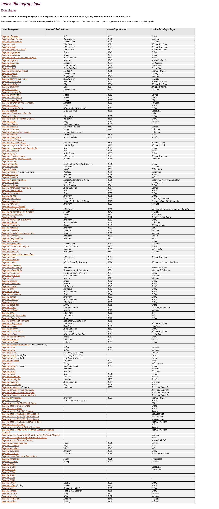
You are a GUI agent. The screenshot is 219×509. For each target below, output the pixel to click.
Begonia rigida (8, 366)
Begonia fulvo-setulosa (12, 190)
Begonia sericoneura (11, 387)
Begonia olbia (8, 289)
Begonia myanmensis (11, 265)
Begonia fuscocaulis (11, 193)
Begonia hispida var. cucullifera (16, 220)
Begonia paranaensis (11, 294)
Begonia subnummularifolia (14, 443)
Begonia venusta (9, 493)
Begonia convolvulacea (12, 108)
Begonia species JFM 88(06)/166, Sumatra (21, 427)
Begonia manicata (10, 251)
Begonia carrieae (10, 89)
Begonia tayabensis (10, 459)
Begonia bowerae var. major (14, 79)
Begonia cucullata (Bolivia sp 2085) (18, 119)
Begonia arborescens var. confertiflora (19, 57)
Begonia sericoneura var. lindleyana (18, 390)
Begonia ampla (9, 44)
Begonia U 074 (9, 475)
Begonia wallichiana (11, 499)
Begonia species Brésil (12, 408)
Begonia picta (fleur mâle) (14, 315)
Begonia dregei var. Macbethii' (15, 145)
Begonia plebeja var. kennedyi (15, 321)
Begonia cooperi (9, 111)
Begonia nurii (8, 278)
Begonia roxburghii (10, 382)
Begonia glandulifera (11, 198)
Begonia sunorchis (10, 453)
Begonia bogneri (9, 73)
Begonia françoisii (10, 182)
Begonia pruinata (10, 334)
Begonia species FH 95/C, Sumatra (18, 411)
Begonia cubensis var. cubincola (16, 113)
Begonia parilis (9, 297)
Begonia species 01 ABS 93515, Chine (19, 403)
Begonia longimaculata (12, 238)
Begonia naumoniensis (12, 267)
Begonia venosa (9, 488)
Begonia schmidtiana (11, 384)
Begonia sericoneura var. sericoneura (19, 395)
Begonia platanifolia (11, 318)
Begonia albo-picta (10, 36)
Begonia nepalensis (10, 273)
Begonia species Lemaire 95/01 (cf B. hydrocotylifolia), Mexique (31, 435)
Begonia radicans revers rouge (15, 344)
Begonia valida (9, 483)
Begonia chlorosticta (11, 95)
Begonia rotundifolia (11, 376)
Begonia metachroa (10, 259)
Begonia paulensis (10, 299)
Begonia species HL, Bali (13, 424)
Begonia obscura (9, 281)
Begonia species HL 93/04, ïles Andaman (20, 416)
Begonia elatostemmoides (13, 156)
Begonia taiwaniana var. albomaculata (19, 456)
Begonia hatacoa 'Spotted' (13, 206)
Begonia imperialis (10, 230)
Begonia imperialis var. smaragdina (18, 233)
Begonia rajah (8, 347)
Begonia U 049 (9, 464)
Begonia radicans (10, 342)
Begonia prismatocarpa (12, 331)
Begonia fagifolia (10, 164)
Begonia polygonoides (12, 323)
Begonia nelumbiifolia (12, 270)
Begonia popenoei (10, 326)
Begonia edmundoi (10, 150)
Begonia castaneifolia (12, 92)
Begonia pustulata (10, 339)
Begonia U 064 (9, 472)
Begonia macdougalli (11, 243)
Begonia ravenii (9, 352)
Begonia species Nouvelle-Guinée (17, 440)
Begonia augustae (10, 60)
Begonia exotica (9, 161)
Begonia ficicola (9, 172)
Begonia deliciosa (10, 124)
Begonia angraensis (11, 52)
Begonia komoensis (10, 235)
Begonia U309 (8, 480)
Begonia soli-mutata (11, 400)
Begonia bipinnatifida (15, 71)
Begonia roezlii (9, 374)
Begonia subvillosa (10, 451)
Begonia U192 (8, 477)
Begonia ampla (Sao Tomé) (14, 49)
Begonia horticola (10, 228)
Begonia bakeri (9, 65)
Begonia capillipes (10, 84)
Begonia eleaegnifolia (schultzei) (17, 158)
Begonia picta (8, 313)
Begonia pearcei (9, 302)
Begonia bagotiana (10, 63)
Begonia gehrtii (9, 196)
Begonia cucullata (10, 116)
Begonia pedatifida (10, 305)
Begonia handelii (9, 204)
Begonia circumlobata (12, 97)
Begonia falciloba (10, 166)
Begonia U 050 (9, 467)
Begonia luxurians (10, 241)
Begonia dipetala (9, 134)
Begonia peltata (9, 307)
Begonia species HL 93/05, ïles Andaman (20, 419)
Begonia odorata (9, 286)
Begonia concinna (10, 105)
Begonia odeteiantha (11, 283)
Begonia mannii (9, 257)
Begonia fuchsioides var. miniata (16, 188)
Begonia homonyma (11, 225)
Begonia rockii (8, 368)
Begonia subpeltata (10, 445)
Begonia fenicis (9, 169)
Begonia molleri (9, 262)
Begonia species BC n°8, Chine (16, 406)
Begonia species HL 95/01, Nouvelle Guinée (21, 422)
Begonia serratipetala (12, 398)
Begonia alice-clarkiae (12, 39)
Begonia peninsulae (11, 310)
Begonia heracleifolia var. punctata (18, 212)
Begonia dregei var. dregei (14, 142)
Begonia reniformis (10, 360)
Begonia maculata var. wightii (15, 246)
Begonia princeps (10, 329)
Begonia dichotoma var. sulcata (16, 132)
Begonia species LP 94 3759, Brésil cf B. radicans (24, 437)
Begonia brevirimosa (11, 81)
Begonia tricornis (10, 461)
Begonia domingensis (11, 137)
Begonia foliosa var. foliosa (14, 180)
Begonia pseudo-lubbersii (13, 337)
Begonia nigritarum (11, 275)
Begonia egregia (9, 153)
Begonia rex (7, 363)
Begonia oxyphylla (10, 291)
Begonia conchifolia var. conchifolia (18, 103)
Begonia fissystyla (10, 174)
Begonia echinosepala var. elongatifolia (20, 148)
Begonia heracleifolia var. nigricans (18, 209)
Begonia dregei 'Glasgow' (13, 140)
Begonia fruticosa (10, 185)
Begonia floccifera (10, 177)
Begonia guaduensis (11, 201)
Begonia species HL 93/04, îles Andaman (20, 414)
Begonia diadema (10, 127)
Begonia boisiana (10, 76)
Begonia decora (9, 121)
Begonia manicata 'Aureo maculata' (18, 254)
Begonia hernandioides (12, 214)
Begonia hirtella (9, 217)
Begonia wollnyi (9, 501)
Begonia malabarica (11, 249)
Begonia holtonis (9, 222)
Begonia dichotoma (10, 129)
